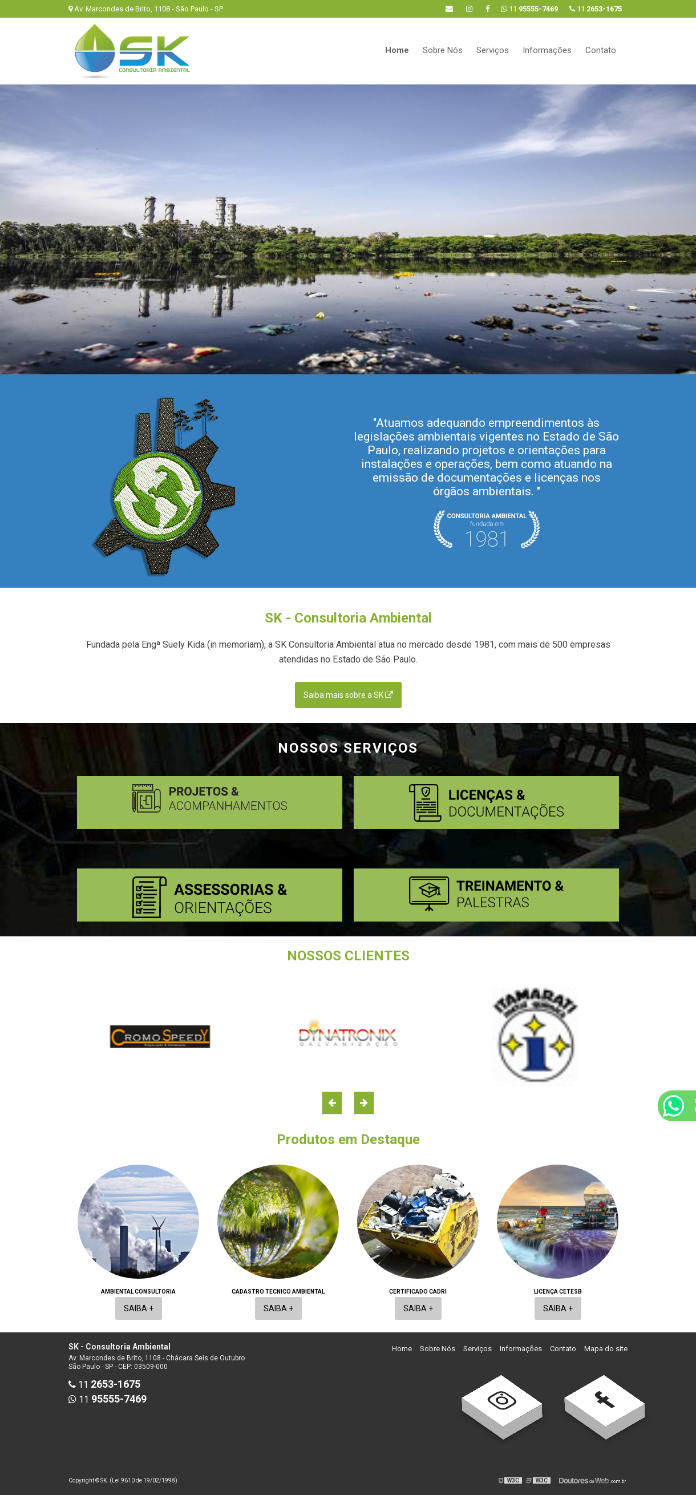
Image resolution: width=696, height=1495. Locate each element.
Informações (547, 50)
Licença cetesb (558, 1291)
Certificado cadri (418, 1291)
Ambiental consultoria (138, 1291)
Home (397, 50)
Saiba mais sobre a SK (348, 695)
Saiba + (138, 1308)
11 (595, 9)
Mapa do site (606, 1348)
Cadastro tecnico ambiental (278, 1291)
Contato (600, 50)
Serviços (492, 50)
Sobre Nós (443, 50)
